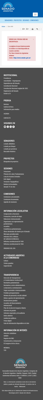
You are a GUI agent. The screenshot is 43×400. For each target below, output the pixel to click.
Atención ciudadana (10, 333)
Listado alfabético (9, 144)
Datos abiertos (8, 315)
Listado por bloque (9, 146)
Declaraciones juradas (10, 300)
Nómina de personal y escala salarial (15, 295)
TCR (5, 350)
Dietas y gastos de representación (14, 298)
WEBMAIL (7, 348)
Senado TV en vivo (9, 187)
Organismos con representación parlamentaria (13, 222)
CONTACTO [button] (7, 118)
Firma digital (7, 321)
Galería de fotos (8, 107)
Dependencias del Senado (12, 83)
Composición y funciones (11, 214)
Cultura (6, 261)
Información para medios (11, 109)
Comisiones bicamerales (11, 199)
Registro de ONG (9, 338)
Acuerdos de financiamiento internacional (12, 304)
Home (3, 26)
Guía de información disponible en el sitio (15, 323)
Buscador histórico (9, 151)
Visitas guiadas (8, 263)
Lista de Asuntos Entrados (12, 176)
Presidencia (7, 78)
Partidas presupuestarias (11, 293)
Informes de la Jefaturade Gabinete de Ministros (11, 237)
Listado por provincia (10, 149)
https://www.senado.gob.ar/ (22, 58)
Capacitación (8, 266)
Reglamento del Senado (11, 91)
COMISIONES (34, 20)
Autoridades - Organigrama (12, 81)
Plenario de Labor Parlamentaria (14, 174)
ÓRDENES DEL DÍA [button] (9, 248)
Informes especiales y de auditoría (14, 313)
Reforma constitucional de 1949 (14, 241)
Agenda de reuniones (10, 202)
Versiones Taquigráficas (11, 182)
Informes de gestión (10, 310)
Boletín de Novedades (10, 184)
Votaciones (7, 171)
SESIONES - (26, 20)
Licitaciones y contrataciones (13, 288)
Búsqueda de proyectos (11, 161)
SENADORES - (9, 20)
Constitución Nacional (10, 86)
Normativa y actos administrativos (14, 285)
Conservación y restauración (12, 341)
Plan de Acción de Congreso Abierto (15, 308)
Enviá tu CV (7, 93)
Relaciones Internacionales (12, 219)
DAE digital (7, 179)
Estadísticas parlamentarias (12, 229)
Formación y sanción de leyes (13, 216)
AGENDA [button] (6, 114)
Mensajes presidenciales (11, 234)
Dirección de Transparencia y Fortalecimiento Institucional (13, 279)
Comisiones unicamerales (11, 197)
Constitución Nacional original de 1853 (15, 88)
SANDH (6, 336)
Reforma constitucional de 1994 (14, 244)
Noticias (6, 104)
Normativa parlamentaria (11, 283)
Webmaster (22, 386)
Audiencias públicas (10, 318)
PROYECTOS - (18, 20)
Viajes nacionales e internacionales (14, 290)
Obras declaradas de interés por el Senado (15, 231)
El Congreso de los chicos (11, 343)
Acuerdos (7, 226)
